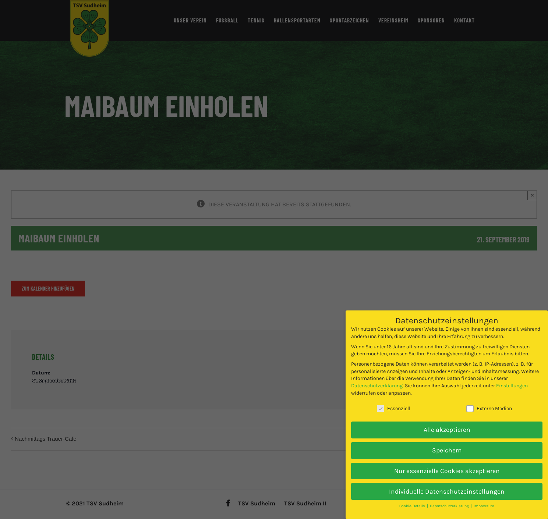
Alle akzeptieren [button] (447, 423)
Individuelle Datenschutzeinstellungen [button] (447, 485)
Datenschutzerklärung (377, 380)
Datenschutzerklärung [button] (450, 500)
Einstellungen (512, 380)
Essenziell (393, 402)
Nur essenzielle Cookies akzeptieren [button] (447, 464)
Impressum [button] (484, 500)
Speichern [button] (447, 444)
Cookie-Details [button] (412, 500)
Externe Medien (489, 402)
